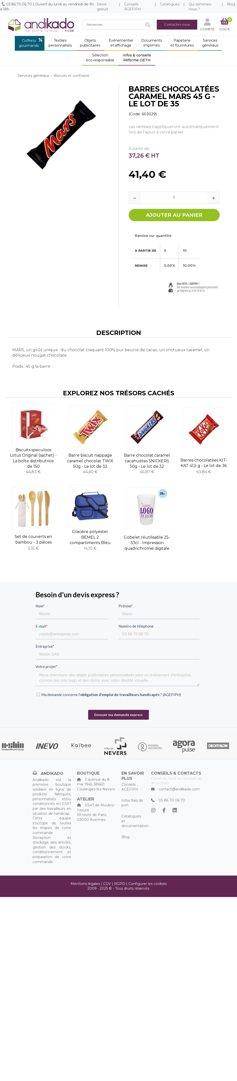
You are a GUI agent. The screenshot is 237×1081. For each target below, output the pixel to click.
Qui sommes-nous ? (200, 6)
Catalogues (169, 4)
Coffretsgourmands (29, 43)
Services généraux (33, 75)
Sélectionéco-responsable (100, 57)
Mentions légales (85, 883)
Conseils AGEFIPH (132, 6)
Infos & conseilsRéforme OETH (137, 57)
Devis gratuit (102, 6)
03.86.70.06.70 (19, 4)
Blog (125, 837)
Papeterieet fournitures (182, 43)
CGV (107, 883)
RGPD (119, 883)
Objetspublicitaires (90, 43)
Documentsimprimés (151, 43)
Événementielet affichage (121, 43)
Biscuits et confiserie (71, 75)
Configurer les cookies (147, 883)
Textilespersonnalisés (60, 43)
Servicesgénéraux (210, 43)
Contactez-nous (177, 24)
